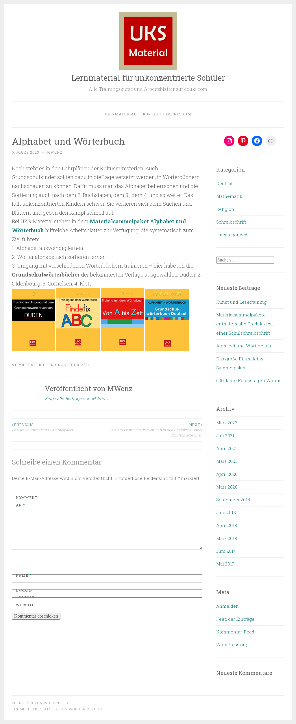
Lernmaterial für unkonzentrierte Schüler (148, 78)
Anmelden (227, 606)
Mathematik (229, 196)
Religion (225, 209)
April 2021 (226, 448)
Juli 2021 (225, 436)
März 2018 (226, 538)
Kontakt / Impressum (167, 114)
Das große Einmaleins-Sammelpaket (59, 427)
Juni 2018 (226, 512)
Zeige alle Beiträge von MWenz (76, 398)
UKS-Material (120, 114)
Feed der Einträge (235, 619)
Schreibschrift (231, 222)
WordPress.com (86, 709)
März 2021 (226, 461)
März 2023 (226, 422)
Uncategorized (72, 364)
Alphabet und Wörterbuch (243, 346)
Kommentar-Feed (235, 632)
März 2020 (227, 487)
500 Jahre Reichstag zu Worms (249, 380)
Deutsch (225, 183)
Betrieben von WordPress (40, 703)
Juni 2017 (226, 551)
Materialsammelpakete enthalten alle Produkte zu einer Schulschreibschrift (155, 430)
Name (24, 575)
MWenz (54, 152)
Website (25, 605)
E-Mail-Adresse (27, 594)
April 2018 (226, 525)
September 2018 (233, 499)
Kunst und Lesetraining (241, 302)
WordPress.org (231, 644)
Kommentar (26, 501)
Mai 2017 (225, 564)
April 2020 (227, 474)
